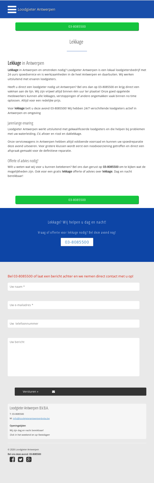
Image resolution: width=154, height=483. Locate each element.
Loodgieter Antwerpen (36, 9)
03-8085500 (77, 26)
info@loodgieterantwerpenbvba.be (31, 418)
